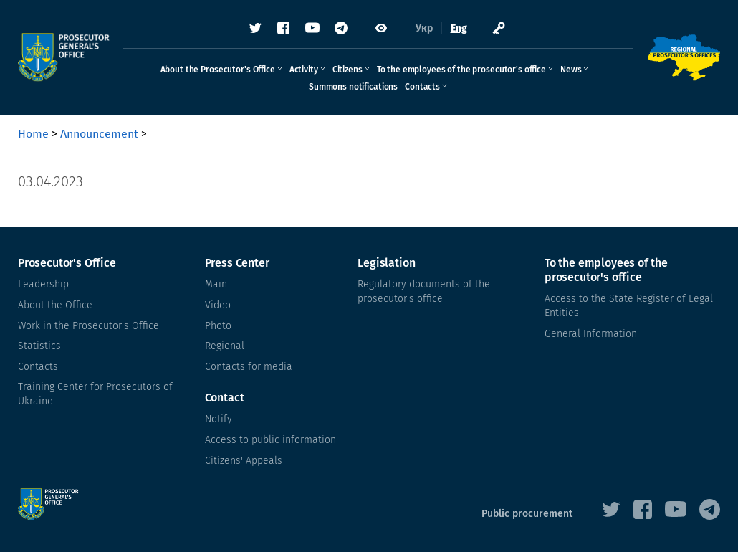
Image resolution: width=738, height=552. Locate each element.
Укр (424, 28)
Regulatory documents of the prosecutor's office (424, 291)
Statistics (39, 346)
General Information (591, 334)
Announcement (99, 134)
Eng (459, 28)
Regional (224, 346)
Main (216, 284)
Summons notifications (353, 87)
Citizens (347, 70)
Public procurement (526, 514)
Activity (303, 70)
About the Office (55, 305)
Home (33, 134)
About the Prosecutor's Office (217, 70)
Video (218, 305)
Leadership (43, 284)
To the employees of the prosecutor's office (461, 70)
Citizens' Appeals (243, 461)
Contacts (422, 87)
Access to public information (270, 440)
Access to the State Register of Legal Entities (629, 305)
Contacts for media (248, 367)
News (570, 70)
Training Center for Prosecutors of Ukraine (95, 394)
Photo (218, 326)
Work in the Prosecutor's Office (88, 326)
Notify (218, 419)
